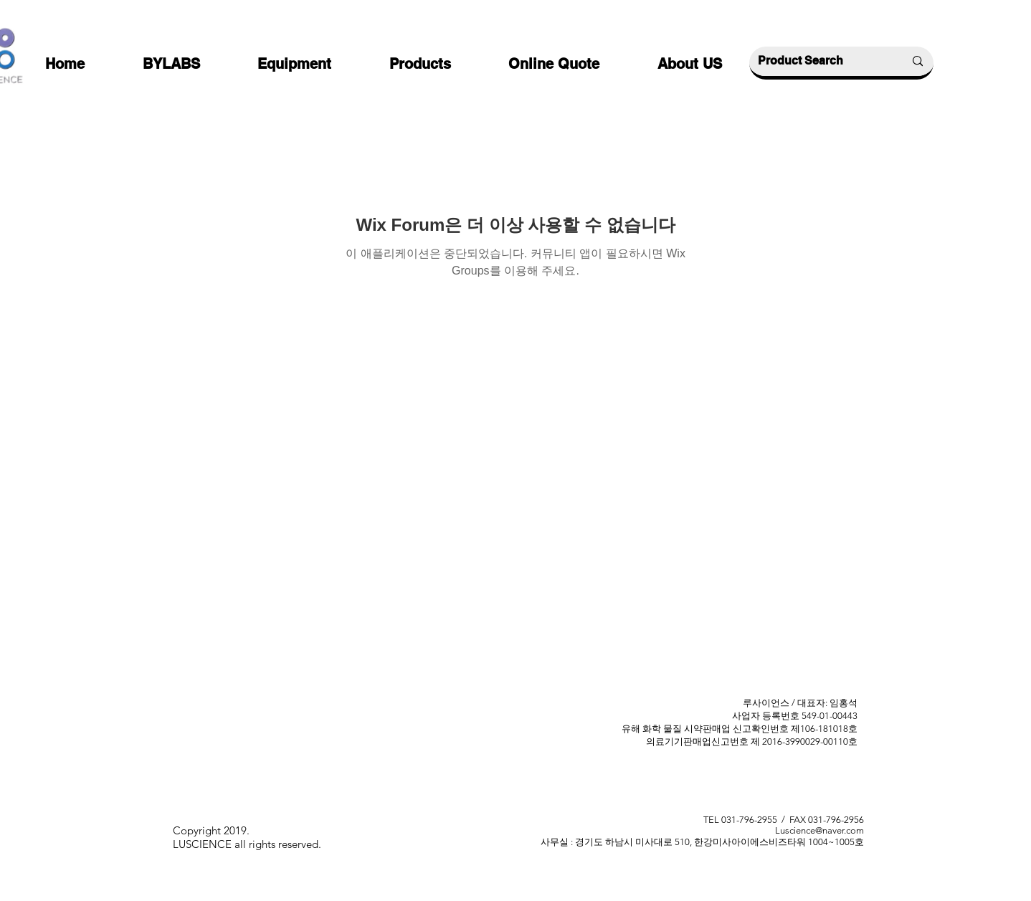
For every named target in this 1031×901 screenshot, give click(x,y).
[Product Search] (820, 61)
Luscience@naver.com (819, 830)
